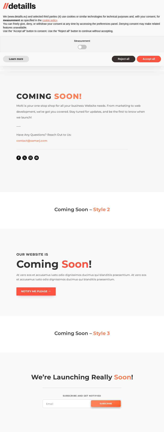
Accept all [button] (149, 424)
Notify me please (34, 291)
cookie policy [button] (49, 386)
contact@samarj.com (31, 140)
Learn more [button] (16, 424)
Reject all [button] (123, 424)
